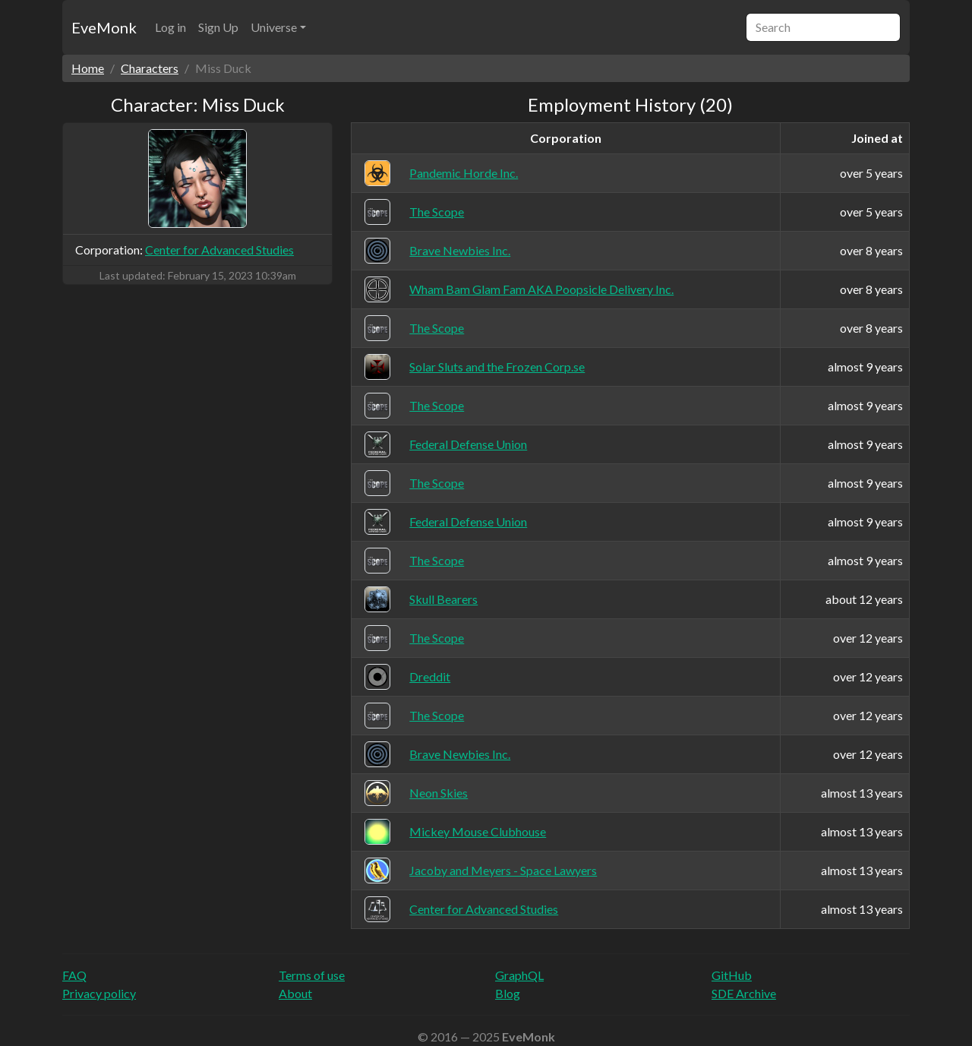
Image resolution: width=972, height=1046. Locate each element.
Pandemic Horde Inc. (463, 173)
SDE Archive (744, 993)
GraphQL (519, 975)
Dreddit (429, 676)
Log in (170, 27)
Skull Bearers (443, 599)
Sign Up (218, 27)
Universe (274, 27)
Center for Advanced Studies (219, 249)
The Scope (436, 211)
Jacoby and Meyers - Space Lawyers (503, 870)
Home (87, 68)
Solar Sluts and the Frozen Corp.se (497, 366)
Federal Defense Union (468, 444)
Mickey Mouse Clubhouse (477, 831)
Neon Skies (438, 792)
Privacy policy (99, 993)
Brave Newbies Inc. (459, 250)
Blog (507, 993)
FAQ (74, 975)
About (295, 993)
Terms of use (312, 975)
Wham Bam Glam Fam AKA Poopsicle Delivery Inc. (541, 289)
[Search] (823, 27)
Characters (149, 68)
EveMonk (104, 27)
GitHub (732, 975)
